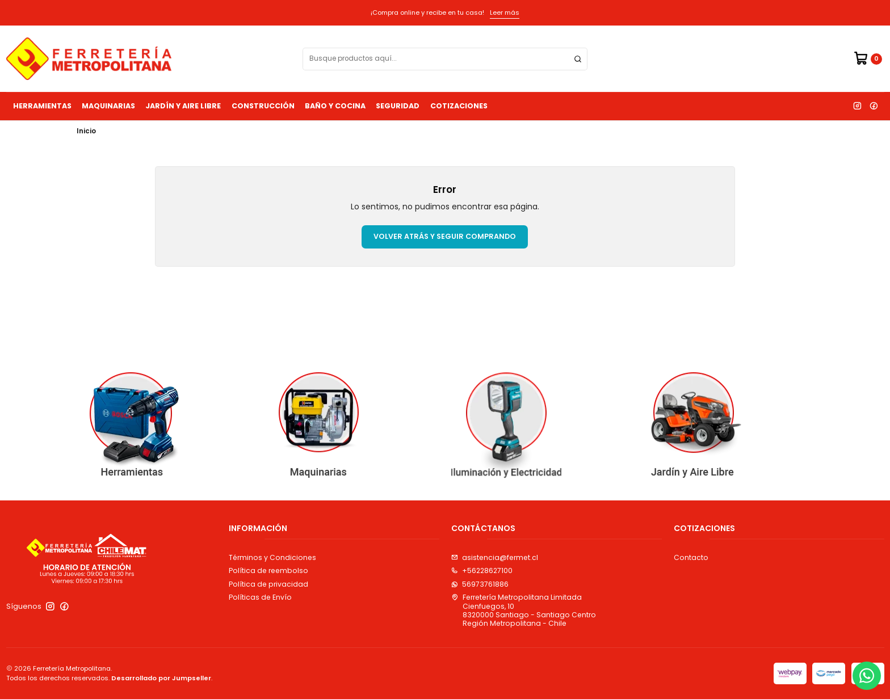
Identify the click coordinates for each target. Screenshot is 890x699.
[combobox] (445, 59)
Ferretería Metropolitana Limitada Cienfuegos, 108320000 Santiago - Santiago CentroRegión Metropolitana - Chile (523, 610)
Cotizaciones (459, 106)
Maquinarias (108, 106)
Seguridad (397, 106)
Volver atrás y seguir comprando (444, 236)
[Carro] (867, 58)
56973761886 (480, 584)
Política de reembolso (268, 570)
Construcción (263, 106)
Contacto (691, 557)
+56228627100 (482, 570)
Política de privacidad (268, 584)
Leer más (504, 12)
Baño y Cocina (335, 106)
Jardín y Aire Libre (183, 106)
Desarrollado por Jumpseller (161, 678)
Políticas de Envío (260, 597)
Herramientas (42, 106)
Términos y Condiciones (272, 557)
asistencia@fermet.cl (494, 557)
